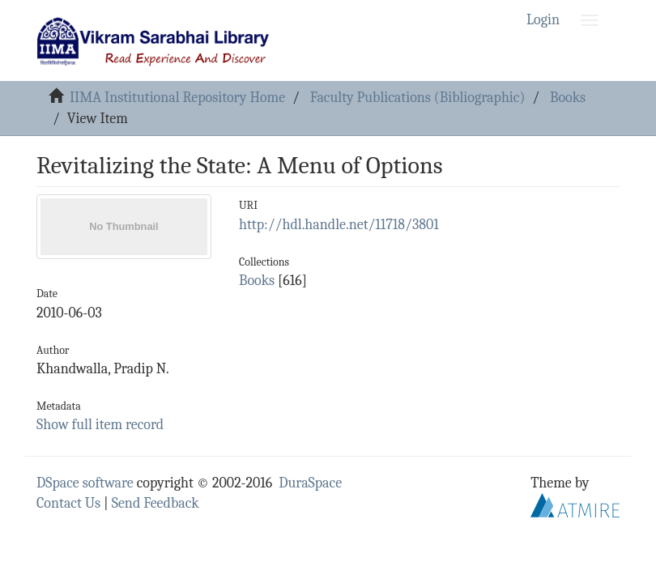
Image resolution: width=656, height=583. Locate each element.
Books (568, 97)
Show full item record (100, 424)
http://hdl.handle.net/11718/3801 (339, 224)
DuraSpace (310, 483)
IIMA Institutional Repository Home (177, 97)
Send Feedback (155, 503)
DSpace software (85, 483)
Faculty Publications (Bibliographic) (417, 97)
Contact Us (68, 503)
